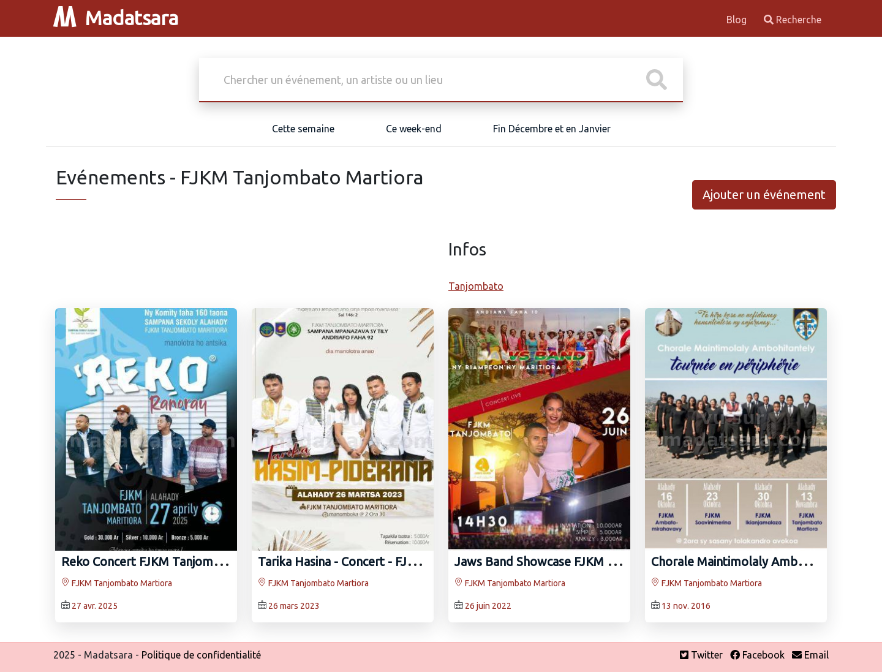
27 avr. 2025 (95, 606)
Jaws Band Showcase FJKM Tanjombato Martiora (589, 561)
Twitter (701, 654)
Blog (737, 19)
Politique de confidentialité (201, 654)
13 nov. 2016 (686, 606)
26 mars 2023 (294, 606)
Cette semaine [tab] (303, 128)
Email (810, 654)
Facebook (757, 654)
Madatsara (115, 18)
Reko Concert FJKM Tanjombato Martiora (175, 561)
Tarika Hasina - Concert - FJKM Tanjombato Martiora (401, 561)
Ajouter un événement (764, 194)
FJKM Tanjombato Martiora (116, 583)
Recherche (792, 19)
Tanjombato (475, 286)
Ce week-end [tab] (414, 128)
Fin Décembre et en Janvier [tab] (552, 128)
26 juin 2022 (488, 606)
